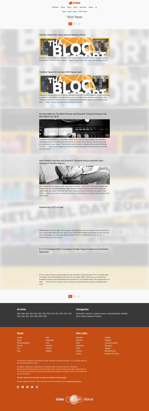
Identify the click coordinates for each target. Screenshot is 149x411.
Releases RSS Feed (112, 353)
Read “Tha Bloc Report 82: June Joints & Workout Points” (88, 60)
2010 (31, 316)
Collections (80, 345)
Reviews (98, 316)
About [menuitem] (75, 7)
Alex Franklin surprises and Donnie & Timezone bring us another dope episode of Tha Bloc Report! (71, 161)
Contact (78, 353)
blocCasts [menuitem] (83, 7)
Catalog (19, 337)
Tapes (78, 348)
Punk (47, 343)
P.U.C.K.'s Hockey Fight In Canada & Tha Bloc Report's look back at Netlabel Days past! (73, 250)
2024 (27, 313)
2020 (44, 313)
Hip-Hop (20, 345)
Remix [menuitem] (91, 7)
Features (79, 340)
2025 (23, 313)
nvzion (25, 381)
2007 (45, 316)
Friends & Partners (111, 343)
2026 (18, 313)
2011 (27, 316)
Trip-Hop (49, 348)
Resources (108, 345)
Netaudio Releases (113, 313)
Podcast (83, 316)
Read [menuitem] (69, 7)
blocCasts (79, 337)
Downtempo (50, 340)
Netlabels (124, 313)
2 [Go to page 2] (74, 24)
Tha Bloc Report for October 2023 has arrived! (60, 71)
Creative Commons (100, 313)
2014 (70, 313)
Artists (19, 340)
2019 (48, 313)
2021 (40, 313)
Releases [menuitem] (55, 7)
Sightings (108, 340)
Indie (47, 337)
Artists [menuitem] (63, 7)
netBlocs (49, 351)
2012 (23, 316)
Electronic (49, 345)
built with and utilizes (74, 381)
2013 (18, 316)
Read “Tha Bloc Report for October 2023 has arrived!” (64, 102)
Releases (90, 316)
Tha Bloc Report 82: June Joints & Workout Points (62, 34)
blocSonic (89, 313)
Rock (18, 351)
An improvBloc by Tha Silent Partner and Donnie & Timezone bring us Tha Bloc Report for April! (72, 115)
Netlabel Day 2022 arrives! (51, 207)
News (78, 316)
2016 (61, 313)
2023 (31, 313)
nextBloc (108, 337)
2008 (40, 316)
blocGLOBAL (80, 313)
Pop (18, 348)
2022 (35, 313)
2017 (57, 313)
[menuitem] (96, 7)
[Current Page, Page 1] (70, 23)
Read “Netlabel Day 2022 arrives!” (50, 237)
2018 (53, 313)
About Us (79, 351)
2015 (65, 313)
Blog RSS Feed (110, 351)
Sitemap (107, 348)
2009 (35, 316)
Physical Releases (23, 343)
